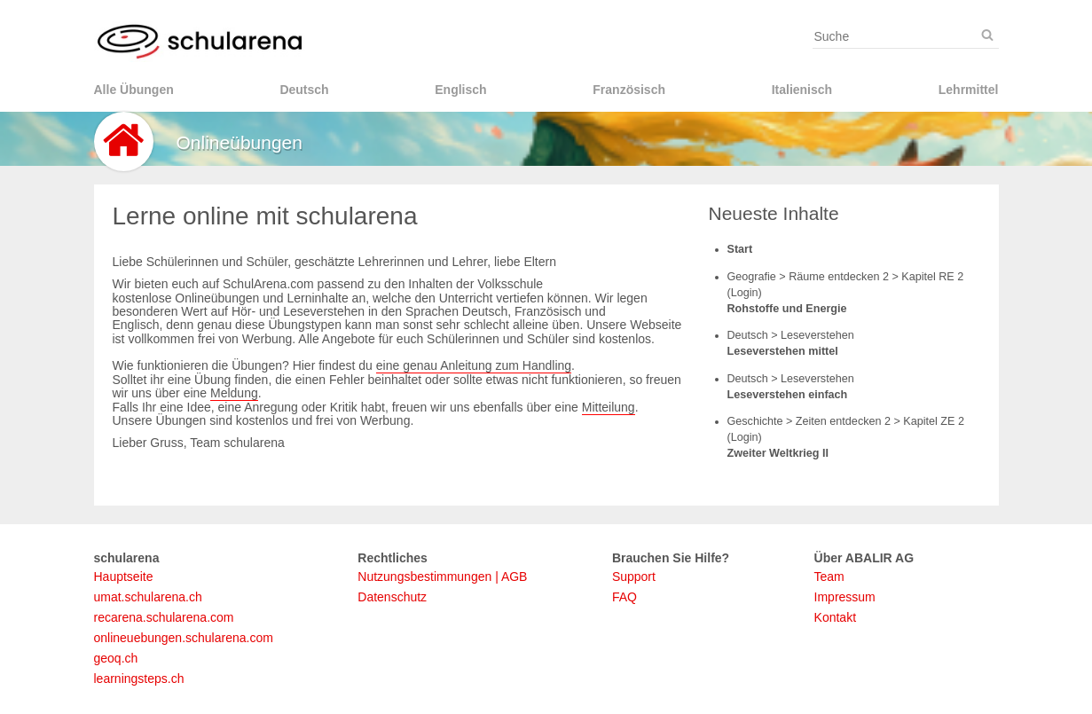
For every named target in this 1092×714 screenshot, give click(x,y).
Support (634, 576)
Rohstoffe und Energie (787, 308)
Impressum (845, 597)
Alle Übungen (134, 89)
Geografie (753, 277)
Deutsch (303, 89)
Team (829, 576)
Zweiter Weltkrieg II (778, 453)
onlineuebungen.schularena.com (183, 638)
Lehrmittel (969, 89)
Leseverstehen (817, 335)
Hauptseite (123, 576)
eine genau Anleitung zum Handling (473, 365)
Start (740, 249)
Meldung (234, 393)
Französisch (629, 89)
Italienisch (802, 89)
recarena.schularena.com (164, 617)
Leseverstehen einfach (787, 394)
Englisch (460, 89)
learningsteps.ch (139, 678)
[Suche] (987, 35)
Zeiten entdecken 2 (845, 421)
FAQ (624, 597)
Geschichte (757, 421)
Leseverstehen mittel (782, 351)
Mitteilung (608, 407)
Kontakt (835, 617)
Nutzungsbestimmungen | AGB (442, 576)
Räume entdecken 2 (840, 277)
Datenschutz (392, 597)
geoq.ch (116, 658)
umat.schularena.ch (148, 597)
